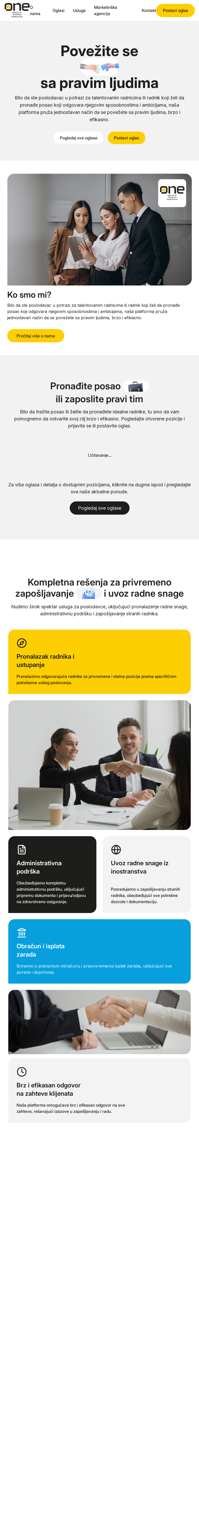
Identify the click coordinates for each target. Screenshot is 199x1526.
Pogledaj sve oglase (78, 137)
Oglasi (59, 10)
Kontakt (149, 10)
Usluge (79, 10)
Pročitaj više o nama (36, 335)
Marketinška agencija (105, 10)
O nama (35, 10)
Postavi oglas (175, 10)
